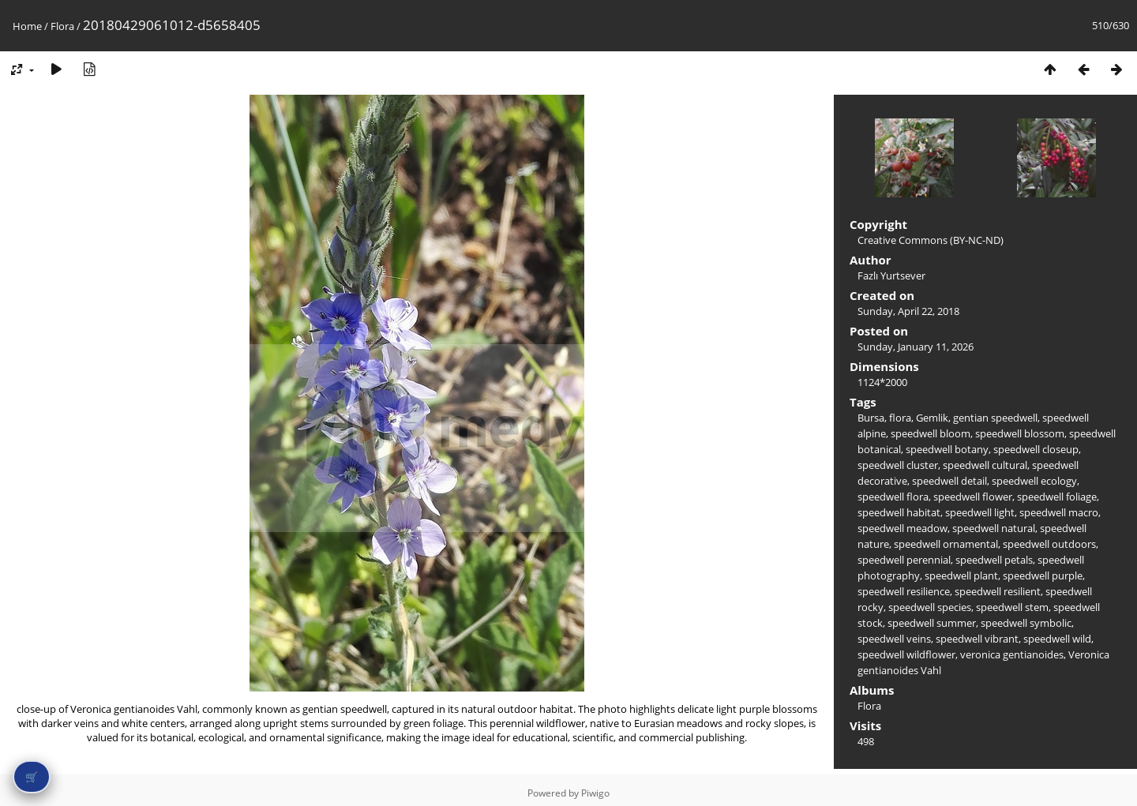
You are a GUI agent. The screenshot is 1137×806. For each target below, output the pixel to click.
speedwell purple (1043, 575)
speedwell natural (993, 528)
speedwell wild (1057, 639)
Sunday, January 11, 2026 (915, 346)
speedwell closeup (1036, 449)
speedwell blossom (1019, 433)
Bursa (870, 417)
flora (900, 417)
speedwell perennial (904, 560)
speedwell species (929, 607)
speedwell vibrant (977, 639)
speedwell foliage (1057, 496)
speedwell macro (1058, 512)
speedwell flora (893, 496)
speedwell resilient (998, 591)
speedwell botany (947, 449)
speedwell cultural (985, 465)
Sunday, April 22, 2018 (908, 311)
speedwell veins (894, 639)
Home (27, 26)
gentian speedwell (995, 417)
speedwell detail (949, 481)
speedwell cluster (897, 465)
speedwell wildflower (906, 654)
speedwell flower (972, 496)
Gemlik (932, 417)
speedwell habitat (898, 512)
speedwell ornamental (946, 544)
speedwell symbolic (1026, 623)
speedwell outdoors (1049, 544)
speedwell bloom (930, 433)
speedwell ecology (1034, 481)
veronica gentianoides (1012, 654)
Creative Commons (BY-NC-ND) (930, 240)
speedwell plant (961, 575)
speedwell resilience (903, 591)
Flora (62, 26)
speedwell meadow (902, 528)
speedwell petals (994, 560)
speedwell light (980, 512)
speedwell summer (931, 623)
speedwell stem (1012, 607)
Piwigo (595, 793)
